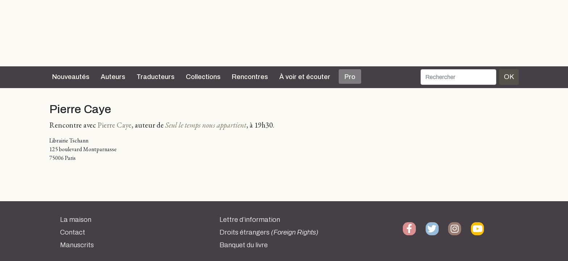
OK (509, 76)
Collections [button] (203, 76)
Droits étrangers (269, 232)
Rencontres (250, 76)
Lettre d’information (250, 219)
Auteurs (113, 76)
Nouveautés (70, 76)
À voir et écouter (304, 76)
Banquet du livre (244, 245)
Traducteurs (156, 76)
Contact (72, 232)
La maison (75, 219)
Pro (349, 76)
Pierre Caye (114, 125)
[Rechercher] (458, 77)
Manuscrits (77, 245)
